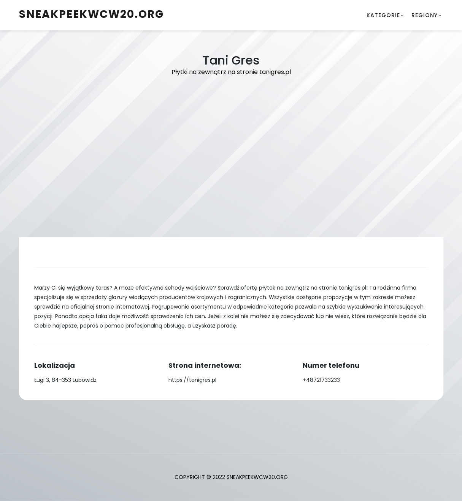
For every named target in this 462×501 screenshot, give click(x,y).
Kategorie (383, 15)
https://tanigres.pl (192, 380)
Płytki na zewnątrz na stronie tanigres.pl (231, 72)
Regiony (424, 15)
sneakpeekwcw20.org (91, 14)
